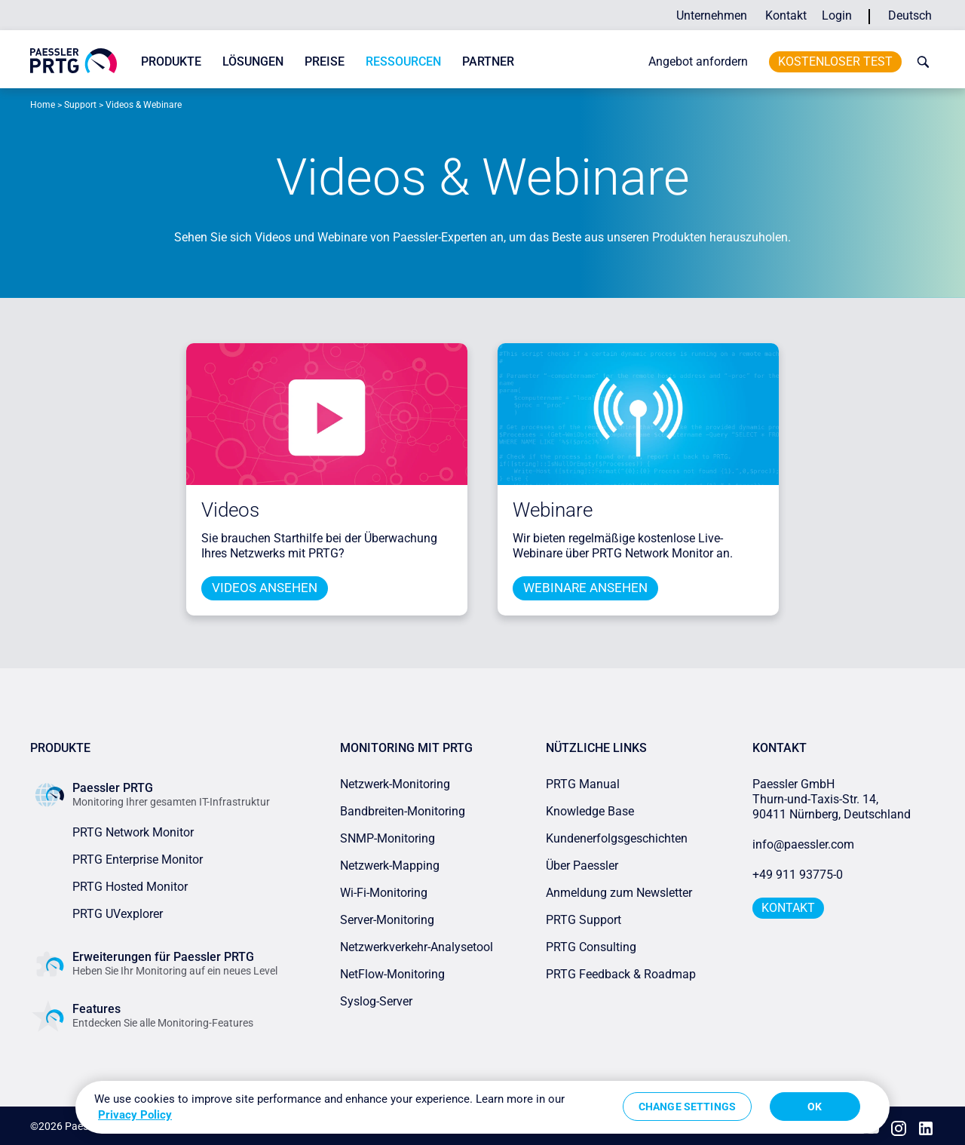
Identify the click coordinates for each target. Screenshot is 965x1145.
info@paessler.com (803, 843)
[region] (482, 1107)
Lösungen (252, 61)
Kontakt (786, 15)
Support (80, 105)
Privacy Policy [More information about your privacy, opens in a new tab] (135, 1115)
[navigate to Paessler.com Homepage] (73, 60)
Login (837, 15)
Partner (488, 61)
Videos (230, 510)
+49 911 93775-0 (797, 874)
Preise (325, 61)
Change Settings (687, 1106)
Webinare (553, 510)
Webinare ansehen (585, 587)
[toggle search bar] (920, 61)
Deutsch (910, 15)
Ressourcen (403, 61)
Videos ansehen (264, 587)
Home (42, 105)
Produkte (171, 61)
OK (814, 1106)
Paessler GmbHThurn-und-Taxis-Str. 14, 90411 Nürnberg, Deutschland (831, 798)
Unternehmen (711, 15)
